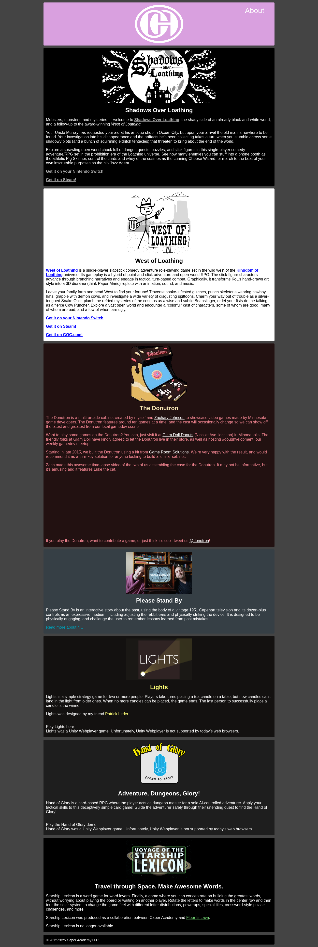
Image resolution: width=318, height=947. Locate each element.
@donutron (199, 541)
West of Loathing (62, 270)
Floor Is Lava (197, 918)
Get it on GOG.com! (64, 335)
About (254, 10)
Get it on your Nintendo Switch (74, 171)
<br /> (159, 505)
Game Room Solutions (169, 452)
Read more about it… (64, 627)
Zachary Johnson (169, 418)
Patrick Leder (116, 714)
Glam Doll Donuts (177, 435)
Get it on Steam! (61, 180)
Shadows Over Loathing (156, 120)
